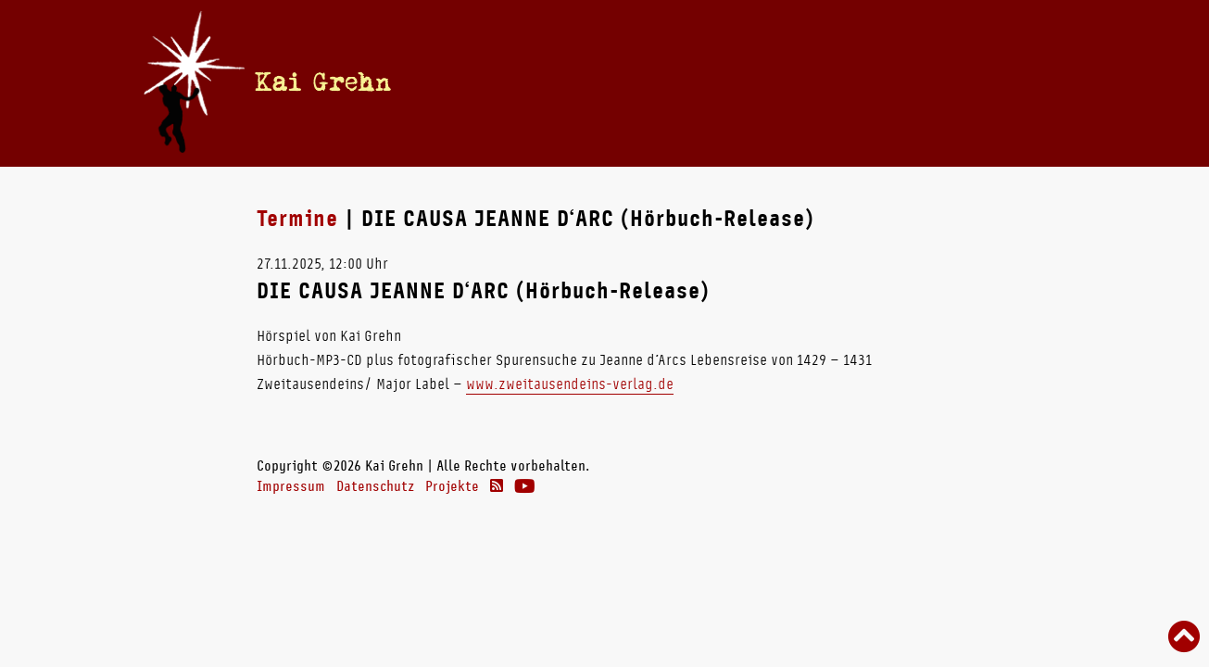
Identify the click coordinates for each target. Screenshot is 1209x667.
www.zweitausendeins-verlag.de (570, 384)
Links (902, 82)
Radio (752, 82)
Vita (625, 82)
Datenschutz (375, 486)
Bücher (680, 82)
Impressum (291, 486)
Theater (828, 82)
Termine (566, 82)
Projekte (452, 486)
